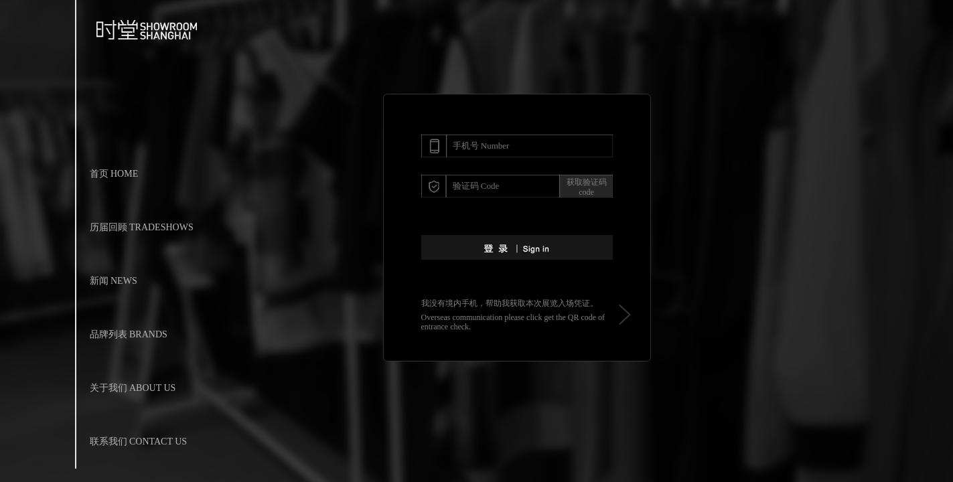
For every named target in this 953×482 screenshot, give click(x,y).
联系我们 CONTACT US (139, 441)
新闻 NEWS (113, 281)
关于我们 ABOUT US (133, 388)
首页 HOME (114, 174)
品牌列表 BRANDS (128, 334)
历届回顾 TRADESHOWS (142, 227)
